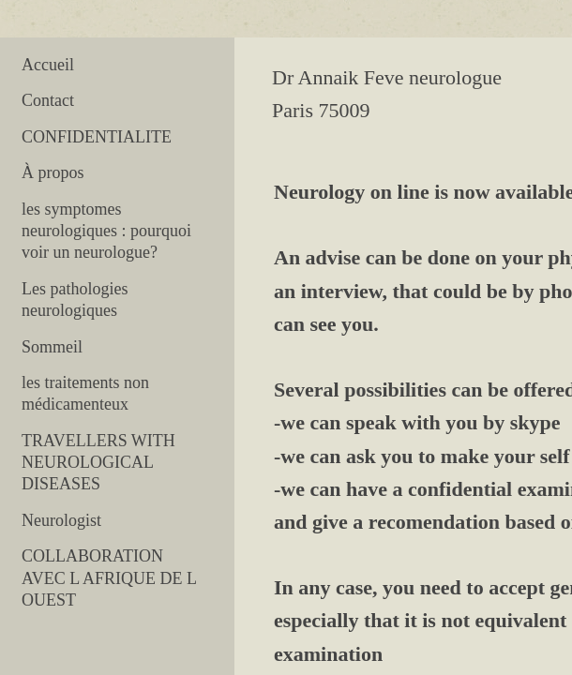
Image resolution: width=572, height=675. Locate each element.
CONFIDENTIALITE (97, 137)
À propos (53, 172)
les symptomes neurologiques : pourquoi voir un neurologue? (106, 231)
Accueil (48, 64)
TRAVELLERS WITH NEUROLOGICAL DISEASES (98, 462)
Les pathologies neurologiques (75, 299)
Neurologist (61, 520)
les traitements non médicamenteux (85, 393)
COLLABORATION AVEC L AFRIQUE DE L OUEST (109, 578)
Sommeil (52, 347)
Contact (48, 100)
